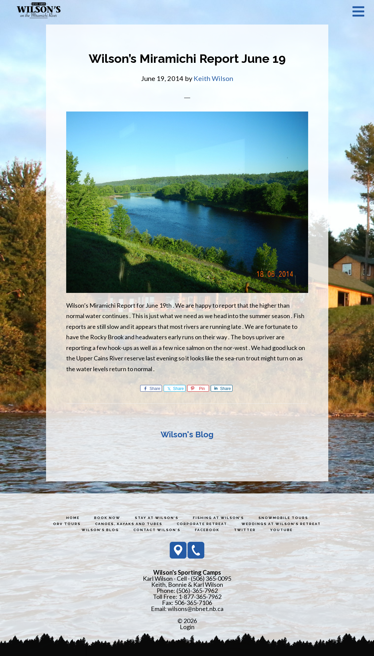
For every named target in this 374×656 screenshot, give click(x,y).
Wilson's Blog (187, 434)
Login (187, 626)
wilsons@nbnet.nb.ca (195, 608)
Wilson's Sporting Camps (38, 11)
